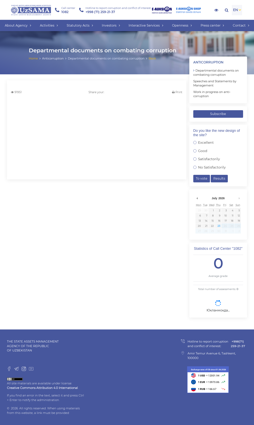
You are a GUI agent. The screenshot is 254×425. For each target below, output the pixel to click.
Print (177, 92)
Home (33, 58)
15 (213, 220)
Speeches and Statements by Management (214, 83)
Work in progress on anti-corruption (212, 94)
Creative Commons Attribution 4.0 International (42, 388)
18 (232, 220)
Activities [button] (49, 25)
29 (199, 210)
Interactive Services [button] (146, 25)
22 (212, 225)
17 (226, 220)
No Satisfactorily (212, 167)
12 (239, 215)
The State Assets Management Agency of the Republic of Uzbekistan (33, 346)
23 (218, 225)
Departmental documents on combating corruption (216, 73)
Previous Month (197, 198)
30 (205, 210)
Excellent (206, 143)
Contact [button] (241, 25)
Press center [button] (212, 25)
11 (232, 215)
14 (206, 220)
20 (199, 225)
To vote (201, 178)
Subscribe (218, 114)
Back (152, 58)
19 (239, 220)
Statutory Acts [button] (80, 25)
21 (206, 225)
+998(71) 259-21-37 (238, 344)
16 (219, 220)
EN (235, 10)
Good (202, 151)
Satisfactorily (209, 159)
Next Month (239, 198)
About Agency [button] (18, 25)
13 (200, 220)
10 (225, 215)
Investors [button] (111, 25)
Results (219, 178)
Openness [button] (182, 25)
